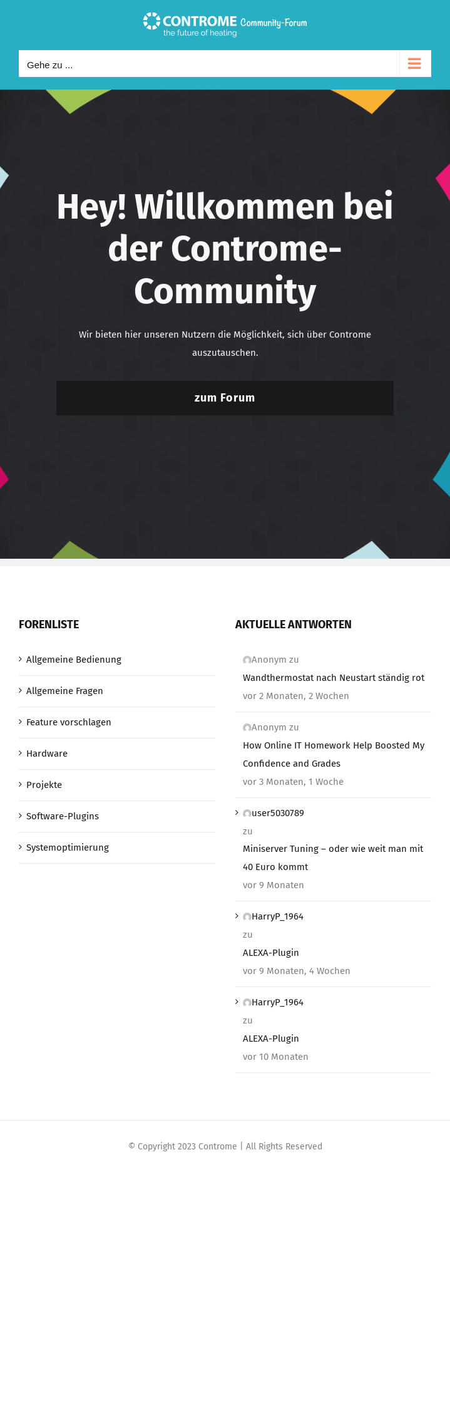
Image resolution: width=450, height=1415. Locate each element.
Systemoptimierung (67, 847)
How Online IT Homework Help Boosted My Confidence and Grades (333, 754)
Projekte (44, 784)
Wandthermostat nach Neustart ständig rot (333, 677)
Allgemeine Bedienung (73, 659)
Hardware (47, 753)
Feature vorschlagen (68, 722)
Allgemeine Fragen (64, 691)
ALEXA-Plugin (271, 952)
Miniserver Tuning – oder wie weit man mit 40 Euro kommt (333, 858)
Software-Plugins (62, 816)
